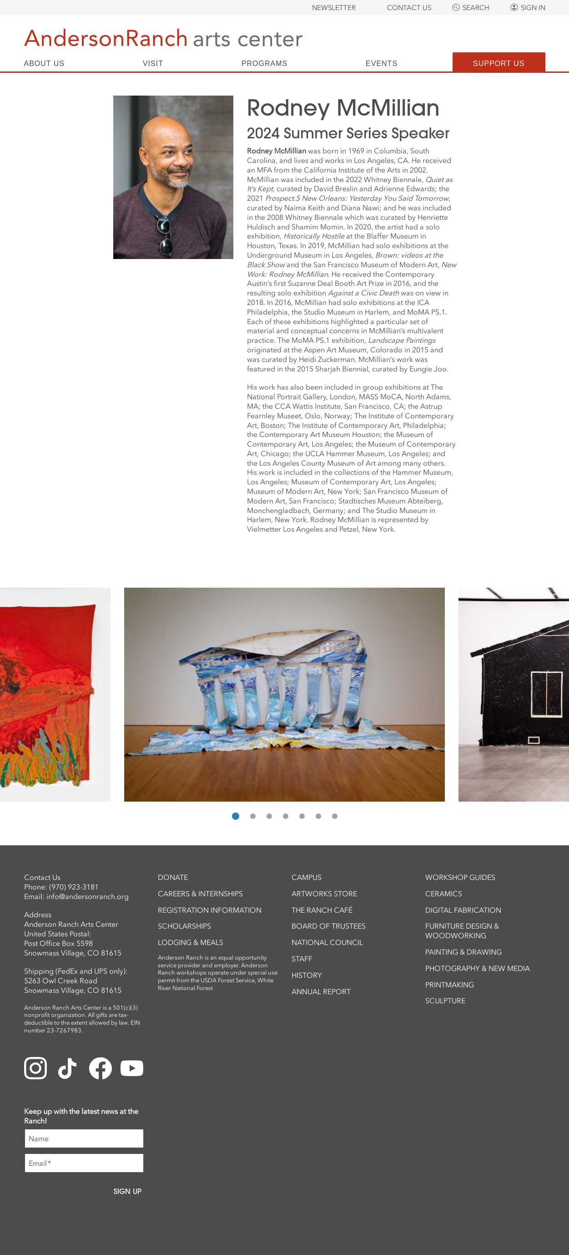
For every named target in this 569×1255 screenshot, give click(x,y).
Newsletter (334, 8)
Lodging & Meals (190, 942)
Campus (307, 877)
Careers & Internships (200, 893)
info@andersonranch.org (87, 896)
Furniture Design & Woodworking (462, 930)
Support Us (498, 63)
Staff (302, 958)
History (307, 975)
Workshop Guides (460, 877)
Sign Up (127, 1191)
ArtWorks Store (324, 893)
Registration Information (210, 910)
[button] (235, 816)
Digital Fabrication (463, 910)
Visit (153, 63)
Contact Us (409, 8)
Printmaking (449, 984)
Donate (173, 877)
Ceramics (443, 893)
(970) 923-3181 (74, 886)
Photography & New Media (477, 968)
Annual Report (321, 991)
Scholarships (184, 925)
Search (476, 8)
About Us (44, 63)
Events (382, 63)
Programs (264, 63)
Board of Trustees (329, 925)
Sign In (533, 8)
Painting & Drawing (463, 951)
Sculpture (445, 1000)
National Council (327, 942)
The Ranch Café (322, 910)
